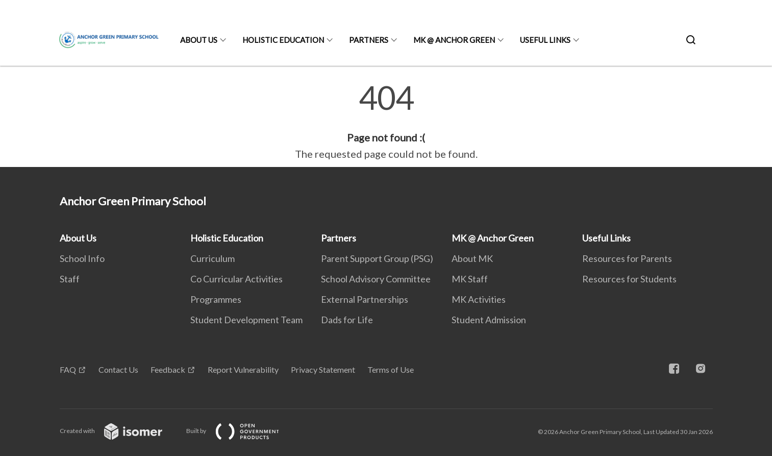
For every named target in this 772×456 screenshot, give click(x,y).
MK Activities (479, 299)
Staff (70, 278)
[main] (386, 121)
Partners (368, 39)
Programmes (215, 299)
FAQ (68, 369)
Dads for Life (347, 319)
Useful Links (545, 39)
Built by (240, 431)
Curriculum (212, 258)
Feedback (168, 369)
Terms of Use (390, 369)
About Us (198, 39)
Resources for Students (629, 278)
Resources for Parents (627, 258)
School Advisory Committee (376, 278)
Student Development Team (246, 319)
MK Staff (470, 278)
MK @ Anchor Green (454, 39)
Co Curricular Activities (236, 278)
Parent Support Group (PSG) (377, 258)
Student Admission (489, 319)
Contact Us (118, 369)
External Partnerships (364, 299)
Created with (119, 431)
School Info (82, 258)
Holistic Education (283, 39)
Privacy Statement (323, 369)
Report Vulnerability (243, 369)
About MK (472, 258)
